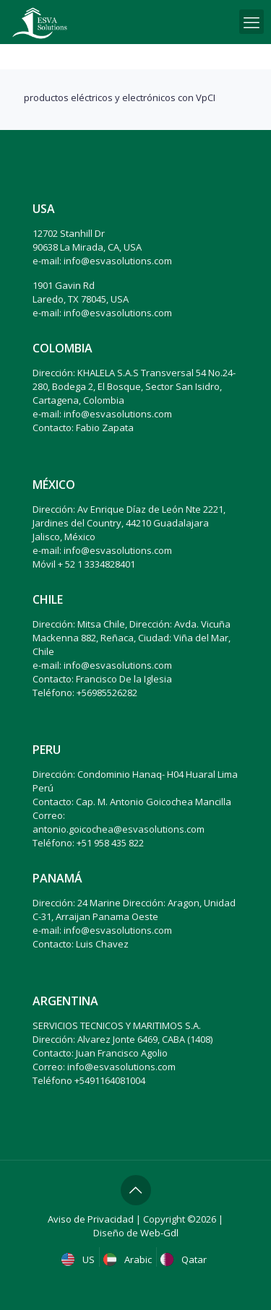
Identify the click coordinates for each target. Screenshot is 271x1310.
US (79, 1259)
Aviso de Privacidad (91, 1219)
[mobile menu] (251, 21)
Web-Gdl (159, 1232)
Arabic (129, 1259)
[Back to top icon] (136, 1190)
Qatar (185, 1259)
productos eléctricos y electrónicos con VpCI (119, 97)
